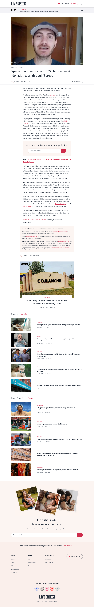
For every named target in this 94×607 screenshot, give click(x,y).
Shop (12, 562)
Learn (30, 555)
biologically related (28, 206)
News (29, 559)
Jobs (12, 565)
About (13, 555)
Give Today (68, 546)
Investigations (32, 562)
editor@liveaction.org (32, 236)
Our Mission (48, 559)
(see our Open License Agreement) (60, 247)
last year (52, 95)
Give (74, 3)
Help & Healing (63, 3)
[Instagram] (82, 10)
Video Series (31, 565)
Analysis (15, 81)
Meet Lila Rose (49, 562)
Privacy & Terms (52, 601)
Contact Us (14, 572)
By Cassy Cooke (25, 81)
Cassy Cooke (28, 398)
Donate (13, 559)
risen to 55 (50, 102)
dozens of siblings (60, 204)
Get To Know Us (49, 555)
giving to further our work (60, 231)
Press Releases (15, 569)
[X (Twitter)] (79, 10)
